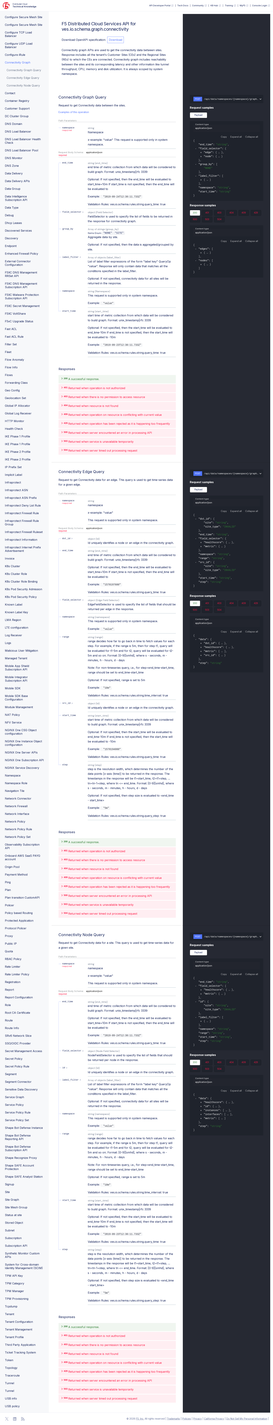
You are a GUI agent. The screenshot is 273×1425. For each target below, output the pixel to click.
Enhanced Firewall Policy (21, 253)
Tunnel (9, 1383)
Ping (8, 882)
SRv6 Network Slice (18, 1035)
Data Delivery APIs (17, 181)
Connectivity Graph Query (24, 70)
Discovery (11, 238)
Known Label (13, 604)
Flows (9, 375)
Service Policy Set (17, 1120)
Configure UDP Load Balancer (18, 45)
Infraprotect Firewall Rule (22, 513)
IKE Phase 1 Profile (17, 436)
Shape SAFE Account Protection (19, 1167)
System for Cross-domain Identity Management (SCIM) (24, 1266)
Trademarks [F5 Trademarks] (173, 1418)
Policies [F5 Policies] (186, 1418)
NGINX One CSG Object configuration (21, 731)
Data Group (12, 188)
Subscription (13, 1238)
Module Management (19, 707)
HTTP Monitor (14, 421)
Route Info (12, 1028)
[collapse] (195, 149)
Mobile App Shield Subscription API (17, 667)
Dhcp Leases (13, 223)
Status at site (13, 1215)
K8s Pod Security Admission (23, 589)
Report (9, 989)
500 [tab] (195, 220)
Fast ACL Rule (14, 336)
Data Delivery (14, 173)
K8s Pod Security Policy (21, 597)
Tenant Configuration (19, 1321)
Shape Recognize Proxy (21, 1158)
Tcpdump (11, 1306)
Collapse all (251, 136)
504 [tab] (219, 220)
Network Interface (17, 814)
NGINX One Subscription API (24, 760)
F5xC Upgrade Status (19, 321)
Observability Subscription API (22, 846)
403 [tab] (219, 213)
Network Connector (18, 798)
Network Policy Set (17, 837)
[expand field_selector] (73, 212)
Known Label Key (16, 612)
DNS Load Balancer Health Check (23, 140)
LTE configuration (16, 627)
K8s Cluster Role (16, 574)
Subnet (9, 1230)
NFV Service (13, 722)
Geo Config (12, 390)
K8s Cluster (12, 566)
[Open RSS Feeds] (22, 1419)
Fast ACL (11, 329)
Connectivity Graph (17, 62)
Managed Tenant (16, 658)
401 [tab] (207, 213)
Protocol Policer (15, 928)
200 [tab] (195, 213)
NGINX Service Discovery (22, 768)
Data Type (11, 207)
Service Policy (14, 1105)
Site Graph (12, 1199)
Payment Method (16, 874)
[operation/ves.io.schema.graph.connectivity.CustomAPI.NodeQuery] (56, 935)
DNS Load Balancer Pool (21, 150)
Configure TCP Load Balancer (18, 34)
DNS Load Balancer (18, 131)
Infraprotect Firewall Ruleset (24, 532)
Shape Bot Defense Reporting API (18, 1137)
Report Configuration (19, 997)
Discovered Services (18, 230)
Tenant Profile (14, 1337)
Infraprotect (13, 482)
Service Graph (14, 1097)
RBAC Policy (13, 959)
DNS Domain (13, 124)
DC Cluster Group (17, 116)
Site (7, 1192)
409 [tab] (244, 213)
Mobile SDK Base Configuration (16, 697)
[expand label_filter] (72, 257)
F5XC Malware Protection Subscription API (22, 296)
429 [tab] (256, 213)
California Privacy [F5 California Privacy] (214, 1418)
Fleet (8, 352)
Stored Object (14, 1222)
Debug (9, 215)
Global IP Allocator (17, 405)
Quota (9, 951)
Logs (8, 643)
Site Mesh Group (16, 1207)
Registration (12, 982)
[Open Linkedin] (14, 1419)
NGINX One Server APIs (21, 752)
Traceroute (12, 1375)
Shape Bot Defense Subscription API (18, 1148)
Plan (8, 890)
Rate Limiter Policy (17, 974)
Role (8, 1005)
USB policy (12, 1406)
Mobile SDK (13, 688)
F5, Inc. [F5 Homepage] (140, 1418)
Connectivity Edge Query (23, 78)
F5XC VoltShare (15, 313)
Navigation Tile (14, 791)
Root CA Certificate (17, 1012)
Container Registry (17, 101)
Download (115, 40)
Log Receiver (13, 635)
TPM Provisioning (16, 1298)
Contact (10, 93)
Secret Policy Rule (17, 1066)
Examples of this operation (73, 112)
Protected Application (19, 920)
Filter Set (11, 344)
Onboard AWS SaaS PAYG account (22, 857)
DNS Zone (12, 165)
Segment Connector (18, 1081)
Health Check (14, 428)
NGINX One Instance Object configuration (23, 743)
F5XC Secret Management (22, 306)
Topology (11, 1368)
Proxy (9, 936)
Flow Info (11, 367)
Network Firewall (16, 806)
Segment (11, 1074)
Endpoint (11, 246)
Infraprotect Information (21, 539)
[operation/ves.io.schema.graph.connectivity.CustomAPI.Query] (56, 97)
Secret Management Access (23, 1051)
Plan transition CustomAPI (22, 897)
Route (9, 1020)
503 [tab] (207, 220)
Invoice (9, 558)
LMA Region (13, 620)
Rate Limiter (12, 966)
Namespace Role (16, 783)
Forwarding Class (16, 382)
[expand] (201, 153)
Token (9, 1360)
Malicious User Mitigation (21, 650)
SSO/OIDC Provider (18, 1043)
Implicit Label (13, 475)
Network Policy (15, 821)
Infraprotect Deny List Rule (23, 505)
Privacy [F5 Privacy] (197, 1418)
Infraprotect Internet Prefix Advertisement (23, 549)
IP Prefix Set (13, 467)
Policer (9, 905)
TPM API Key (14, 1275)
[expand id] (65, 1067)
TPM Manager (14, 1291)
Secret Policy (13, 1058)
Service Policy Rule (17, 1112)
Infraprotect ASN (16, 490)
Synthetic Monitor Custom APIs (22, 1255)
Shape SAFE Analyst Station (24, 1176)
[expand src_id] (68, 703)
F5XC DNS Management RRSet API (21, 274)
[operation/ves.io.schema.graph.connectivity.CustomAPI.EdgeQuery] (56, 472)
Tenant (9, 1314)
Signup (9, 1184)
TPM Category (14, 1283)
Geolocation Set (15, 398)
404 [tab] (231, 213)
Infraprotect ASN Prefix (21, 498)
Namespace (13, 775)
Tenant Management (18, 1329)
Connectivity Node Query (23, 85)
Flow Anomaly (14, 359)
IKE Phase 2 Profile (17, 451)
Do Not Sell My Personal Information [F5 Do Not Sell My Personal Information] (246, 1418)
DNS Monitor (13, 158)
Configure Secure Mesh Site (23, 17)
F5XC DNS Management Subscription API (21, 285)
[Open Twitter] (6, 1419)
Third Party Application (20, 1345)
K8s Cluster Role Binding (21, 581)
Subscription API (16, 1245)
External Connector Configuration (18, 263)
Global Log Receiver (18, 413)
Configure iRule (15, 55)
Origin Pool (12, 867)
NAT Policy (12, 715)
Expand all (236, 136)
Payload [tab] (198, 115)
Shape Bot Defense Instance (24, 1128)
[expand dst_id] (67, 538)
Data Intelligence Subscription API (16, 198)
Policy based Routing (19, 913)
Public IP (11, 943)
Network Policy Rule (18, 829)
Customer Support (17, 108)
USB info (11, 1398)
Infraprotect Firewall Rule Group (22, 522)
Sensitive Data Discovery (21, 1089)
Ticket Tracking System (20, 1352)
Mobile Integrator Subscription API (16, 678)
